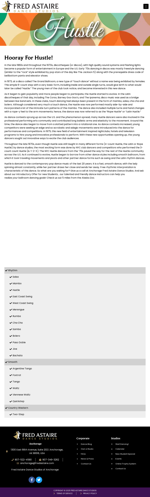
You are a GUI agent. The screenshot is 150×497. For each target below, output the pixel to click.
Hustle (16, 290)
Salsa (16, 277)
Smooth (12, 362)
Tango (16, 381)
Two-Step (18, 414)
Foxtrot (17, 375)
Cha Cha (18, 322)
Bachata (17, 355)
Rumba (17, 316)
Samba (17, 329)
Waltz (16, 388)
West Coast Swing (23, 303)
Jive (15, 349)
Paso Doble (19, 342)
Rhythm (12, 270)
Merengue (18, 309)
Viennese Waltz (21, 394)
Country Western (18, 408)
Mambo (17, 283)
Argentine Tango (22, 368)
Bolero (16, 335)
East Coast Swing (22, 296)
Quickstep (18, 401)
